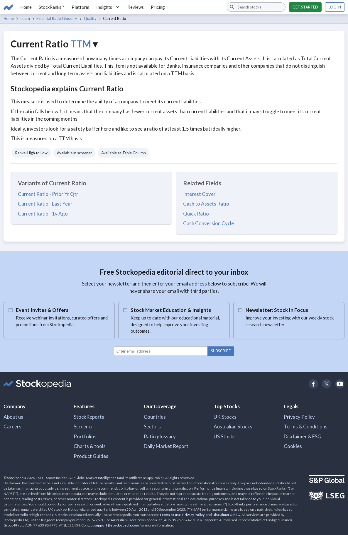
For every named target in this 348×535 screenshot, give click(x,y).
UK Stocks (225, 417)
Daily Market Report (166, 446)
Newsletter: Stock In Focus (277, 310)
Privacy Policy (299, 417)
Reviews (135, 7)
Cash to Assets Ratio (206, 204)
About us (13, 417)
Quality (90, 18)
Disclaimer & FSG (302, 436)
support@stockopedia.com (116, 525)
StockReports (89, 417)
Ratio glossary (160, 436)
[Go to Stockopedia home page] (8, 7)
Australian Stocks (233, 426)
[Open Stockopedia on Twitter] (326, 384)
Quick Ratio (196, 214)
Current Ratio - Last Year (45, 204)
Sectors (152, 426)
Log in (335, 7)
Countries (155, 417)
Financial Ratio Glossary (56, 18)
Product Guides (91, 456)
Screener (83, 426)
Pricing (158, 7)
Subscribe (221, 350)
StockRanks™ (52, 7)
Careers (12, 426)
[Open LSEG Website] (326, 496)
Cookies (293, 446)
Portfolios (85, 436)
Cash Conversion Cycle (208, 223)
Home (26, 7)
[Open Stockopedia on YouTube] (339, 384)
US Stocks (225, 436)
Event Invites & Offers (42, 310)
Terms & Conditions (305, 426)
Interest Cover (199, 194)
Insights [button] (108, 7)
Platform (80, 7)
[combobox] (256, 7)
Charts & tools (90, 446)
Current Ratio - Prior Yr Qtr (48, 194)
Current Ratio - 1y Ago (43, 214)
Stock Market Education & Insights (171, 310)
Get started (305, 7)
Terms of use (170, 514)
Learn (25, 18)
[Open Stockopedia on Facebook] (313, 384)
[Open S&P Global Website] (326, 479)
